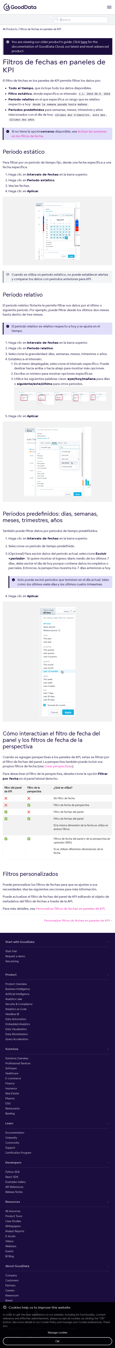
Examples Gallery (15, 1181)
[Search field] (81, 19)
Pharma (10, 1098)
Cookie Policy (48, 1322)
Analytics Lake (13, 999)
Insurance (11, 1088)
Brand (8, 1300)
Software (11, 1068)
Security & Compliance (18, 1004)
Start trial (11, 951)
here (84, 42)
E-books (10, 1236)
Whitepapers (13, 1226)
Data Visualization (16, 1029)
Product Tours (13, 1216)
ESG (8, 1103)
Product (11, 974)
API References (14, 1186)
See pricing (12, 961)
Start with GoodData (19, 942)
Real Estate (12, 1093)
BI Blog (9, 1256)
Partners (10, 1285)
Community (12, 1142)
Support (10, 1147)
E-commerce (13, 1078)
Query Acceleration (16, 1039)
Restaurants (12, 1108)
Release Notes (14, 1191)
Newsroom (12, 1295)
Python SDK (12, 1171)
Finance (10, 1083)
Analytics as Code (16, 1009)
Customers (11, 1280)
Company (11, 1275)
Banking (10, 1113)
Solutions (11, 1049)
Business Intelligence (17, 988)
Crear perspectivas (58, 766)
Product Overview (16, 983)
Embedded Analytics (17, 1024)
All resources (12, 1211)
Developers (13, 1162)
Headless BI (12, 1014)
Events (9, 1251)
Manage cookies (57, 1332)
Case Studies (13, 1221)
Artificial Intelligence (17, 994)
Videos (9, 1241)
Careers (10, 1290)
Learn (9, 1123)
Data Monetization (16, 1034)
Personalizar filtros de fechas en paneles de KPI (70, 908)
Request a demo (15, 956)
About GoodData (17, 1266)
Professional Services (17, 1063)
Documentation (14, 1132)
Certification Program (18, 1152)
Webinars (10, 1246)
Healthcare (11, 1073)
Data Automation (15, 1019)
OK (57, 1341)
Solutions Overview (16, 1058)
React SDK (11, 1176)
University (11, 1137)
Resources (12, 1201)
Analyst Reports (14, 1231)
